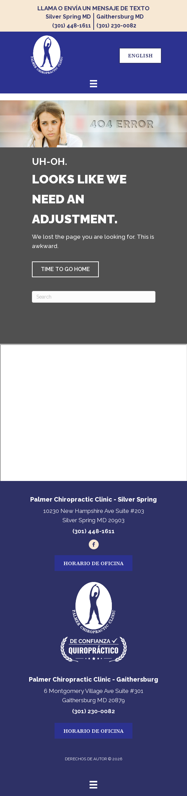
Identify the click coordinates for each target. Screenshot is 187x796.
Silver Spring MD (68, 16)
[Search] (93, 297)
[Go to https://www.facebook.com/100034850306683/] (94, 545)
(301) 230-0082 (116, 25)
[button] (65, 269)
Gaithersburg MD (120, 16)
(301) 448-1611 (71, 25)
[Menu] (93, 784)
